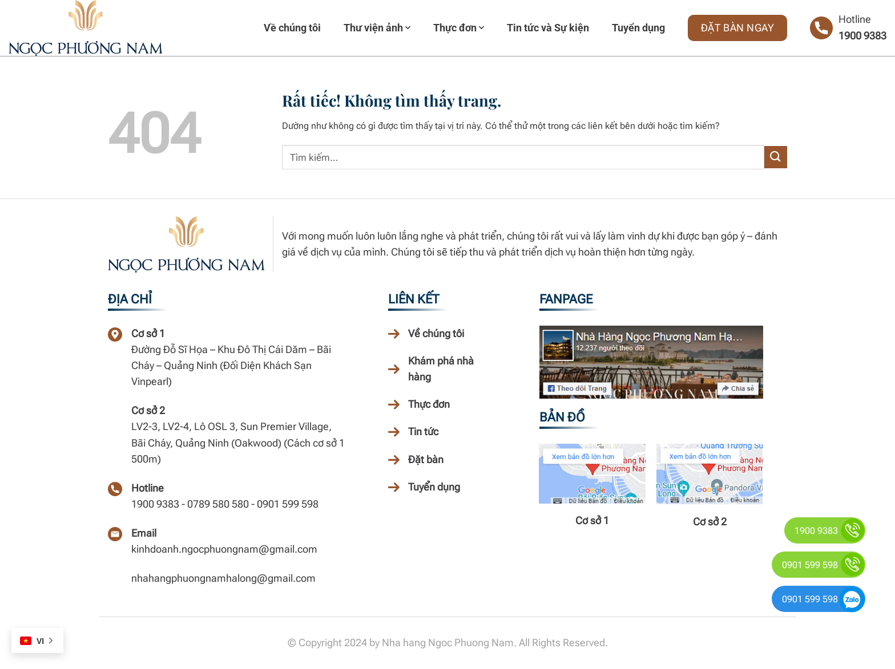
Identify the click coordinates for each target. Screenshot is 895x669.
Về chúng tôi (292, 28)
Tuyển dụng (638, 28)
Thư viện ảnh (377, 28)
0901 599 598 (810, 564)
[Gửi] (775, 157)
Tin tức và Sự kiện (548, 28)
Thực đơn (458, 28)
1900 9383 (862, 36)
